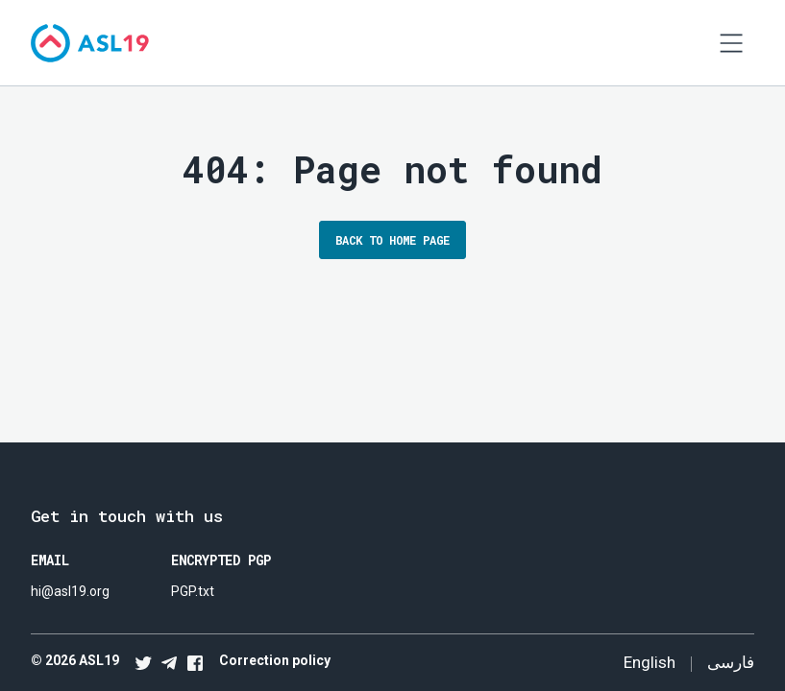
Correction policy (275, 660)
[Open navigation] (731, 43)
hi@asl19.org (70, 591)
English (649, 662)
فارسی (730, 662)
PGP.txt (192, 591)
